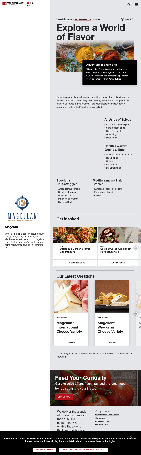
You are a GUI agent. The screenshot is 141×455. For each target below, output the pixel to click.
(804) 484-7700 (102, 422)
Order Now (30, 4)
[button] (135, 248)
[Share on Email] (131, 19)
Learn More (71, 343)
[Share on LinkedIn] (127, 19)
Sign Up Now (64, 397)
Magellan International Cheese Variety (69, 328)
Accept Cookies (44, 450)
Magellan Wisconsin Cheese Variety (110, 328)
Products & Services (64, 19)
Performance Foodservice (13, 3)
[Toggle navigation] (129, 5)
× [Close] (130, 437)
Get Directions (102, 425)
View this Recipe (77, 263)
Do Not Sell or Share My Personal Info (83, 450)
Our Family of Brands (82, 19)
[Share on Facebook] (122, 19)
